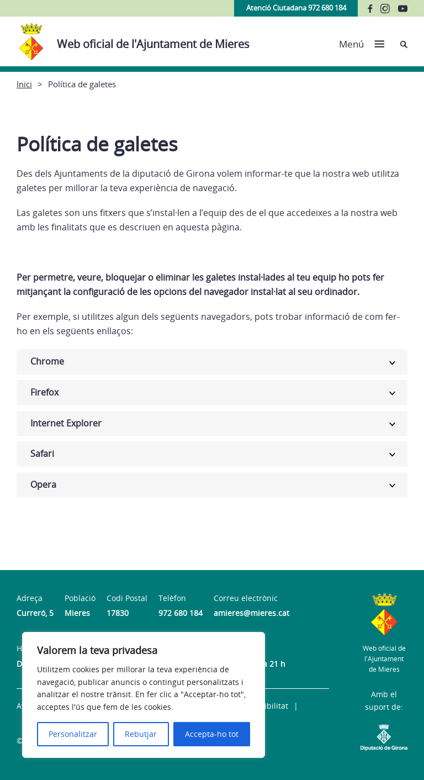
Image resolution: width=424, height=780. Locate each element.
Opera (43, 484)
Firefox (44, 392)
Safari (42, 453)
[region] (143, 695)
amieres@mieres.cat (251, 613)
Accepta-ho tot (212, 734)
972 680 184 (180, 613)
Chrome (47, 361)
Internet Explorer (66, 423)
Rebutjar (141, 734)
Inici (24, 83)
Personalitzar (73, 734)
